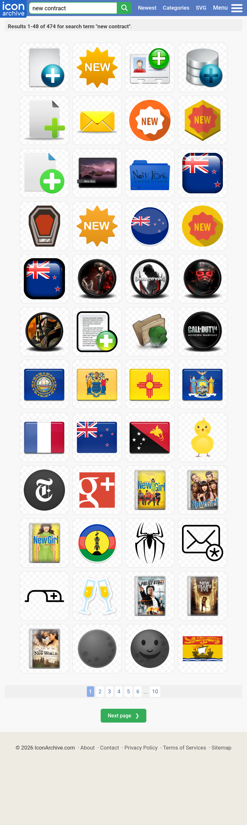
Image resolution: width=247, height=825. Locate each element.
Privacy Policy (141, 747)
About (87, 747)
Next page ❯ (123, 716)
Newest (147, 7)
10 (155, 691)
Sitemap (222, 747)
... (145, 692)
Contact (109, 747)
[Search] (124, 8)
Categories (176, 7)
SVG (201, 7)
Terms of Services (184, 747)
